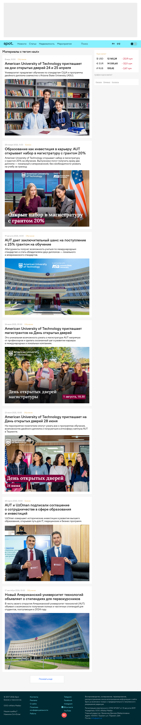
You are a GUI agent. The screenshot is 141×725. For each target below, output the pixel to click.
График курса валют (104, 75)
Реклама (99, 82)
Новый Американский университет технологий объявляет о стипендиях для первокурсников (44, 597)
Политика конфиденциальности (39, 708)
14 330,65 (112, 63)
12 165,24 (112, 58)
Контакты (115, 82)
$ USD (100, 58)
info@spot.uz (96, 718)
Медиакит (106, 82)
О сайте (33, 704)
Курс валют (101, 54)
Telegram (67, 697)
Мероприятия (64, 43)
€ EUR (100, 63)
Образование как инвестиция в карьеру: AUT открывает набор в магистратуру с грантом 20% (45, 151)
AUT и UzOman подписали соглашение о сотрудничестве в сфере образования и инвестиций (38, 509)
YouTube (66, 711)
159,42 (110, 68)
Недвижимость (47, 43)
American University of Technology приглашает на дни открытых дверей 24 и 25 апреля (43, 66)
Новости (21, 43)
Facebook (67, 700)
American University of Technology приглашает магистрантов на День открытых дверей (43, 330)
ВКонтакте (67, 707)
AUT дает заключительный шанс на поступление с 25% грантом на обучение (45, 242)
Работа (33, 714)
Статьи (32, 43)
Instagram (67, 704)
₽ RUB (100, 68)
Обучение (22, 59)
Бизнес (28, 145)
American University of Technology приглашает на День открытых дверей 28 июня (46, 419)
